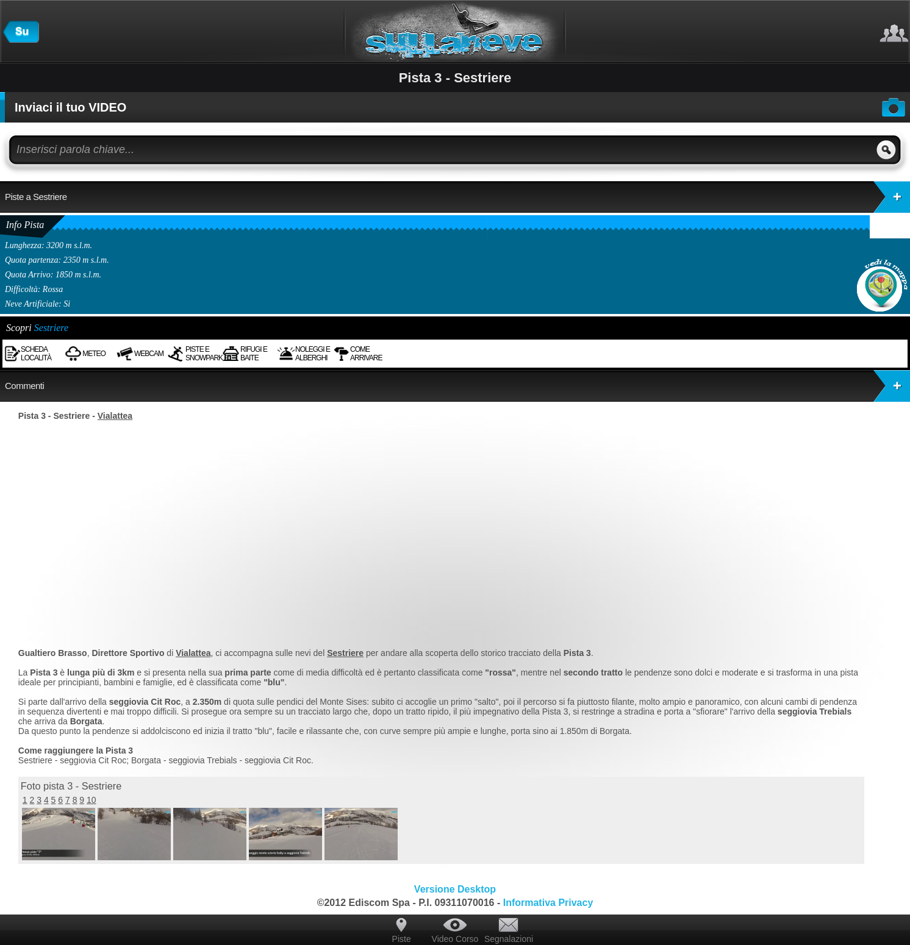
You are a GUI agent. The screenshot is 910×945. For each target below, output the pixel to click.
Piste (401, 939)
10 (91, 800)
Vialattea (115, 416)
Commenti (457, 386)
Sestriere (51, 328)
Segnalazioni (508, 939)
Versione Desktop (455, 889)
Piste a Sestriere (457, 197)
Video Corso (455, 939)
